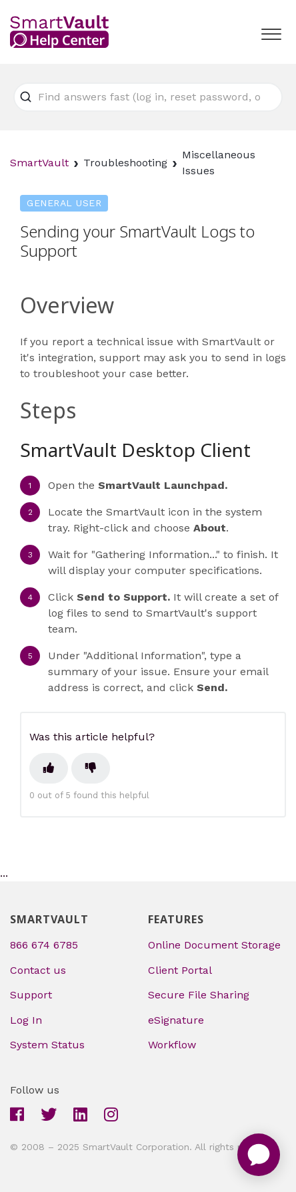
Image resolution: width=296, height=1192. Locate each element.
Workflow (172, 1044)
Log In (26, 1020)
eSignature (176, 1020)
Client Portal (180, 970)
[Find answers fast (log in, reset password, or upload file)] (148, 97)
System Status (47, 1044)
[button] (271, 31)
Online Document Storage (214, 945)
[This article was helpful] (48, 768)
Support (31, 994)
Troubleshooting (125, 162)
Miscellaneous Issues (218, 162)
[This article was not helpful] (90, 768)
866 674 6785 (44, 945)
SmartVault (39, 162)
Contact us (38, 970)
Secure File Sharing (198, 994)
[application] (258, 1155)
